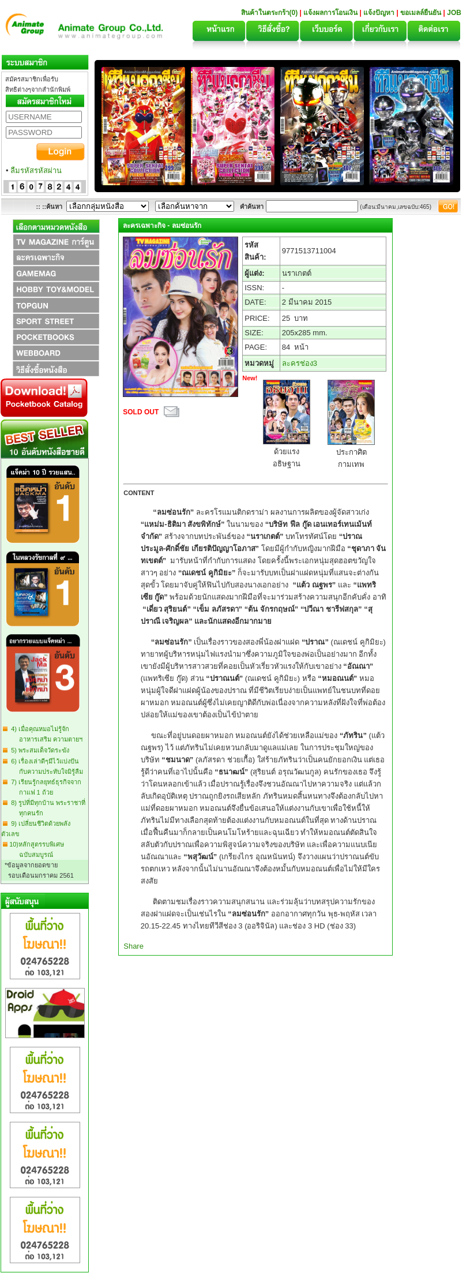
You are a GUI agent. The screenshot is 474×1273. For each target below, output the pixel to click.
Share (133, 946)
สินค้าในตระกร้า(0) (270, 13)
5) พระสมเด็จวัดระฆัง (38, 750)
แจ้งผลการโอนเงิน (330, 13)
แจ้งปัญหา (378, 13)
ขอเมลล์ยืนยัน (420, 13)
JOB (454, 13)
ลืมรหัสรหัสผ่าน (36, 170)
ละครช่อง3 (299, 363)
